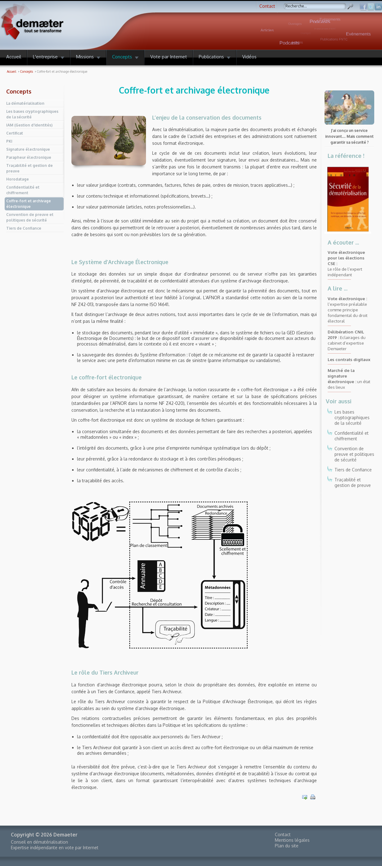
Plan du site (286, 845)
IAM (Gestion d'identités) (29, 125)
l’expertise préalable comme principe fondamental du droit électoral (347, 309)
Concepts (18, 91)
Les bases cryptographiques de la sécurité (32, 114)
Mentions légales (292, 840)
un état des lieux (349, 379)
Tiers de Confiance (23, 228)
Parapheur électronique (28, 157)
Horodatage (17, 179)
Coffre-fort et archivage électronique (28, 204)
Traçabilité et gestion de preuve (29, 168)
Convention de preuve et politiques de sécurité (29, 217)
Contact (267, 6)
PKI (9, 141)
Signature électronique (28, 149)
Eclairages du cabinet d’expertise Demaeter (347, 340)
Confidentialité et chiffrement (22, 190)
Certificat (14, 133)
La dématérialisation (25, 103)
